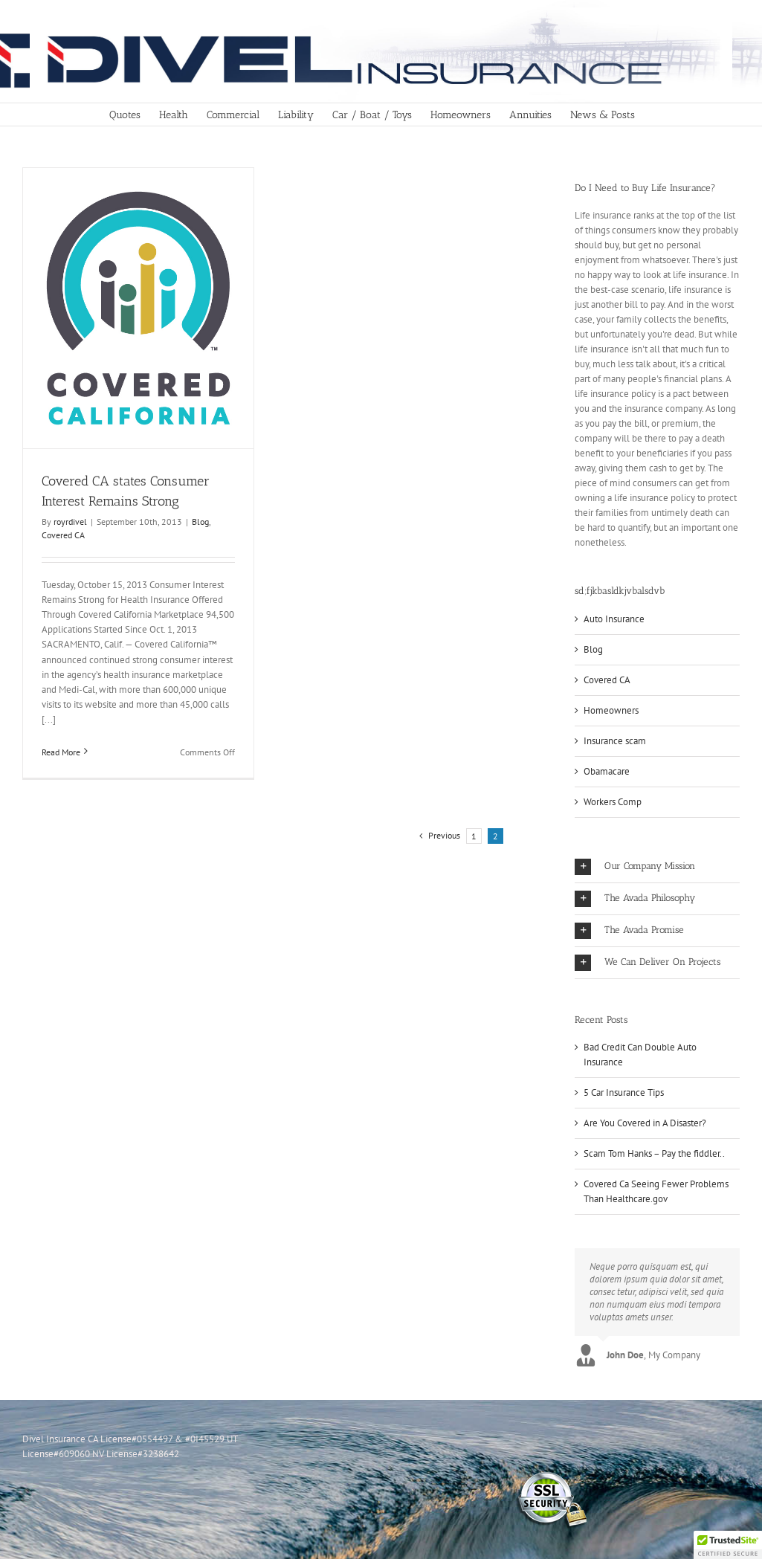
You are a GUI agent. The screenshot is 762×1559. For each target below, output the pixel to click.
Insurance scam (615, 741)
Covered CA (63, 534)
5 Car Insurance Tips (624, 1092)
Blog (200, 521)
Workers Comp (613, 801)
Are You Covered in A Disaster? (645, 1123)
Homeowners (611, 710)
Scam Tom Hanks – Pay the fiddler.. (654, 1153)
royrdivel (70, 521)
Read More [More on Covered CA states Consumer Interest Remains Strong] (61, 752)
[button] (657, 866)
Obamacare (607, 771)
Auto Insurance (614, 619)
